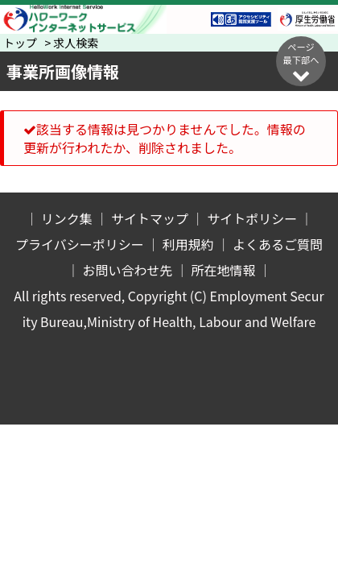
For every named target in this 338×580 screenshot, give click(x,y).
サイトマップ (149, 218)
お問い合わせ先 (127, 270)
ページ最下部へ (301, 62)
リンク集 (67, 218)
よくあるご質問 (278, 244)
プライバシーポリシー (79, 244)
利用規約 (188, 244)
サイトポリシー (252, 218)
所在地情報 (224, 270)
